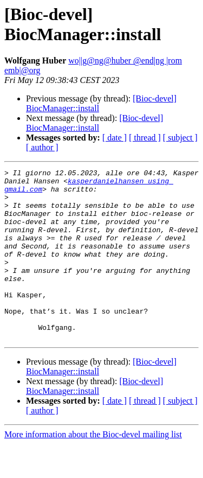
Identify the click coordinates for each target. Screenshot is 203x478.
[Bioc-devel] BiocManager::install (94, 122)
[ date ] (114, 137)
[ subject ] (180, 137)
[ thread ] (145, 137)
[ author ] (42, 147)
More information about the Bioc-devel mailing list (93, 468)
